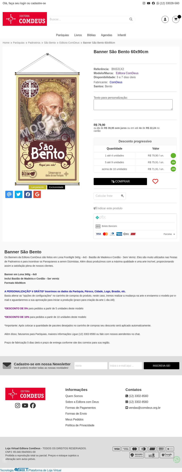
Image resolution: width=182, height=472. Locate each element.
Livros (78, 35)
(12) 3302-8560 (136, 396)
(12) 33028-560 (168, 3)
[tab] (135, 218)
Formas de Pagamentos (80, 407)
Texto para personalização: (111, 97)
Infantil (121, 35)
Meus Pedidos (74, 419)
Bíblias (91, 35)
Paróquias (62, 35)
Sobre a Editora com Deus (82, 401)
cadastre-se (38, 3)
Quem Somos (74, 396)
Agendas (106, 35)
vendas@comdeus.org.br (142, 407)
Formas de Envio (76, 413)
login (23, 3)
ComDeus (116, 82)
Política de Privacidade (79, 425)
